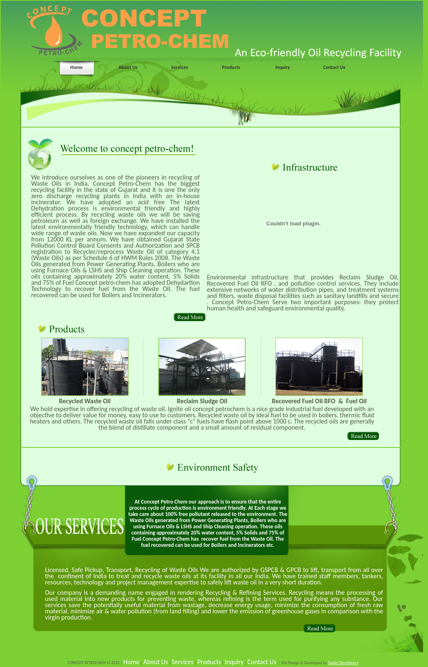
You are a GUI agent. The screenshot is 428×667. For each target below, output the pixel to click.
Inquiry (282, 67)
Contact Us (334, 67)
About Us (127, 67)
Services (179, 67)
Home (77, 67)
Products (231, 67)
